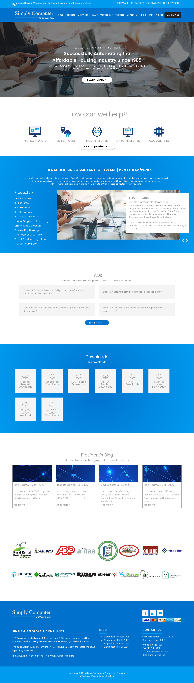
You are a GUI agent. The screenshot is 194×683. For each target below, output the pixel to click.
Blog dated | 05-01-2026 (116, 646)
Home (60, 14)
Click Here (147, 655)
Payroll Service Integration (30, 239)
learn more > (97, 79)
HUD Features (153, 3)
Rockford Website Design (93, 676)
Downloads (84, 14)
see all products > (97, 146)
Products (70, 14)
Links (150, 14)
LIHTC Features (171, 3)
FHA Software (120, 3)
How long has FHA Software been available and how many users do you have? (57, 309)
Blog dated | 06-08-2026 (116, 636)
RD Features (137, 3)
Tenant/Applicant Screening (31, 221)
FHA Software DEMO (26, 243)
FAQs (95, 14)
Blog (143, 14)
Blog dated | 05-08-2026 (116, 643)
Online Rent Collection (27, 225)
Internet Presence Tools (28, 234)
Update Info (106, 14)
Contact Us (132, 14)
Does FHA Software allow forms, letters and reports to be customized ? (133, 309)
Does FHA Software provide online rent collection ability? (132, 291)
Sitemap (121, 673)
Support (119, 14)
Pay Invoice (172, 15)
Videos (159, 14)
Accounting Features (26, 216)
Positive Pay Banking (26, 230)
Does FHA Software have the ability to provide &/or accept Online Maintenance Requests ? (54, 292)
